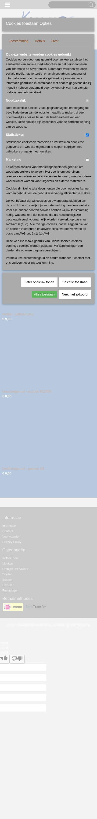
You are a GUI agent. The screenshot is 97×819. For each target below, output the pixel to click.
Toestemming (18, 41)
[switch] (87, 100)
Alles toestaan (44, 294)
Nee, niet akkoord (75, 294)
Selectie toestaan (74, 282)
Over (54, 41)
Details (40, 41)
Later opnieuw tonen (39, 282)
